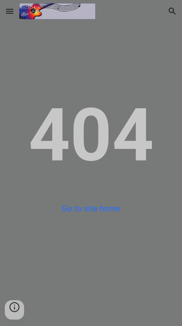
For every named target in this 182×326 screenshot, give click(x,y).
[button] (9, 11)
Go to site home (91, 208)
